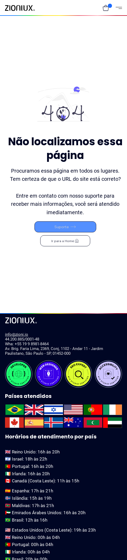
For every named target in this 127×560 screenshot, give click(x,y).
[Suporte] (65, 226)
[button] (106, 8)
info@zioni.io (16, 334)
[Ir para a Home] (65, 240)
